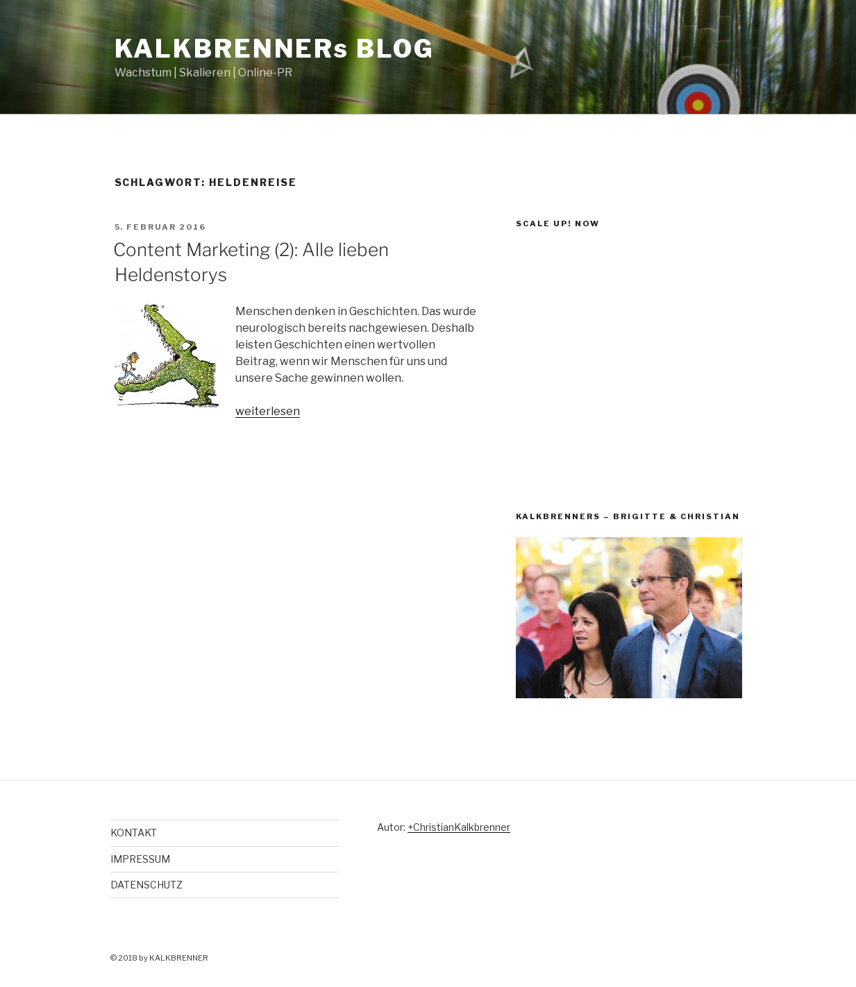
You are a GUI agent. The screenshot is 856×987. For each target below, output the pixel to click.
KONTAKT (133, 832)
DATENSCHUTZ (146, 885)
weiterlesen (267, 411)
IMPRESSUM (140, 859)
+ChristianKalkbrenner (459, 827)
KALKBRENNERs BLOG (275, 48)
